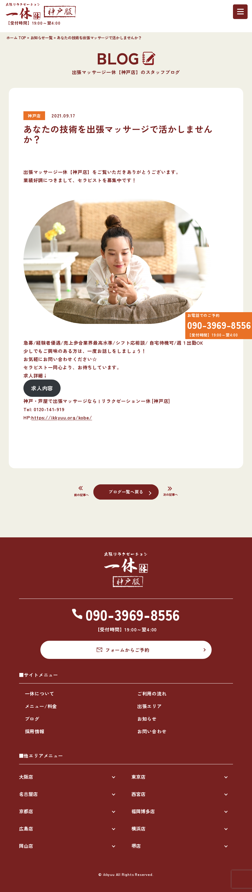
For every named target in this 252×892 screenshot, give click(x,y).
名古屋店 (28, 793)
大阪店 (26, 776)
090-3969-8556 (215, 327)
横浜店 (138, 828)
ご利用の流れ (152, 693)
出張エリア (149, 706)
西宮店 (138, 793)
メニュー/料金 (41, 706)
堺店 (136, 845)
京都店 (26, 811)
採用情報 (34, 731)
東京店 (138, 776)
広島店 (26, 828)
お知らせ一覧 (41, 37)
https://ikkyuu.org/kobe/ (61, 417)
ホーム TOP (16, 37)
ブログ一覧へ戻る (125, 491)
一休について (39, 693)
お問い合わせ (152, 731)
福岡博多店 (143, 811)
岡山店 (26, 845)
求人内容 (42, 388)
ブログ (32, 718)
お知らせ (147, 718)
